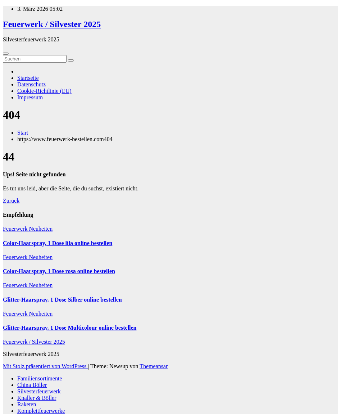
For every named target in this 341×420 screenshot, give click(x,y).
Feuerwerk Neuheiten (28, 229)
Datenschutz (31, 84)
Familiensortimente (39, 378)
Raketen (26, 404)
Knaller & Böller (36, 398)
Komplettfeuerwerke (41, 411)
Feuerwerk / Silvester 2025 (52, 24)
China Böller (32, 385)
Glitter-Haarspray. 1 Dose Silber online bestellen (62, 300)
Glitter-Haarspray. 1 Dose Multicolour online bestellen (70, 328)
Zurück (11, 201)
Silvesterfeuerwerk (39, 391)
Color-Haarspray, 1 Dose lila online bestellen (57, 243)
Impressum (30, 97)
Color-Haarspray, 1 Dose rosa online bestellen (59, 271)
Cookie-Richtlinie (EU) (44, 91)
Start (22, 133)
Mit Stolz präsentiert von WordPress (45, 366)
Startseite (28, 78)
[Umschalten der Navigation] (6, 54)
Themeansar (154, 366)
